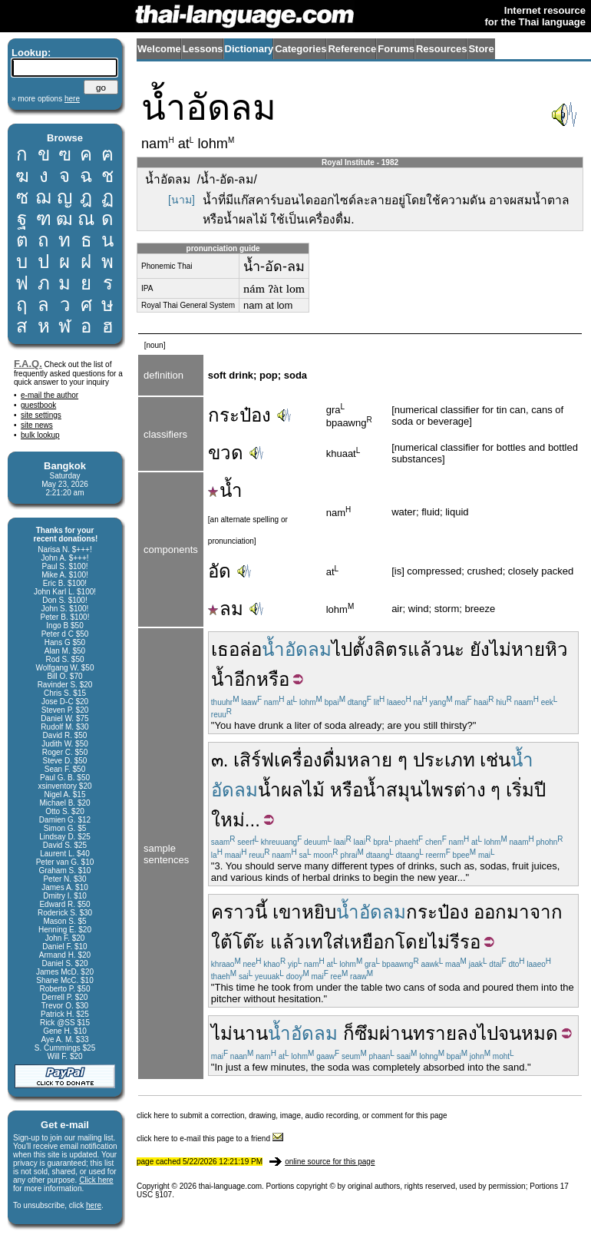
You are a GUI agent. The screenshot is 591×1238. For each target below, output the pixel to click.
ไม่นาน (239, 1033)
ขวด (225, 452)
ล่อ (250, 649)
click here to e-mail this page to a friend (210, 1138)
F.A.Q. (28, 363)
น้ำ (225, 490)
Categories (300, 49)
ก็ (349, 1033)
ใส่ (333, 942)
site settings (41, 415)
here (93, 1205)
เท (314, 942)
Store (481, 49)
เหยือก (369, 942)
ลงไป (477, 1033)
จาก (546, 912)
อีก (245, 679)
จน (509, 1033)
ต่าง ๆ (477, 790)
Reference (352, 49)
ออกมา (502, 912)
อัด (219, 571)
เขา (287, 912)
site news (37, 425)
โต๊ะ (249, 942)
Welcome (159, 49)
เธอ (225, 649)
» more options (46, 98)
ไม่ (500, 649)
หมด (539, 1033)
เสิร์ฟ (253, 760)
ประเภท (444, 760)
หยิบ (319, 912)
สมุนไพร (420, 790)
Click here (96, 1180)
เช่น (495, 760)
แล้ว (425, 649)
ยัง (480, 649)
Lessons (203, 49)
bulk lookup (40, 435)
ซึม (367, 1033)
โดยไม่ (422, 942)
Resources (441, 49)
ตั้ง (363, 649)
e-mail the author (49, 395)
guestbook (38, 405)
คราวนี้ (239, 912)
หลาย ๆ (377, 760)
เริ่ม (520, 790)
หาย (528, 649)
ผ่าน (396, 1033)
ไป (342, 649)
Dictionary (249, 49)
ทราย (435, 1033)
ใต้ (222, 942)
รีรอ (465, 942)
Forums (396, 49)
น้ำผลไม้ (291, 790)
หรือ (272, 679)
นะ (453, 649)
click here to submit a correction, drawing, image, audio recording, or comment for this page (292, 1115)
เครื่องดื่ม (310, 760)
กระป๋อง (239, 415)
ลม (225, 608)
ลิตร (391, 649)
